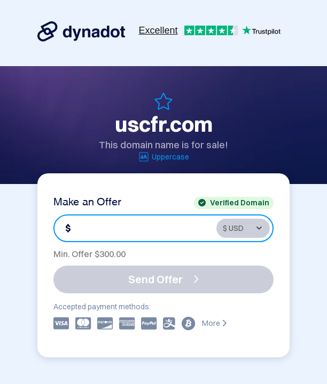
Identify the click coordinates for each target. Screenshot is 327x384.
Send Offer (163, 279)
